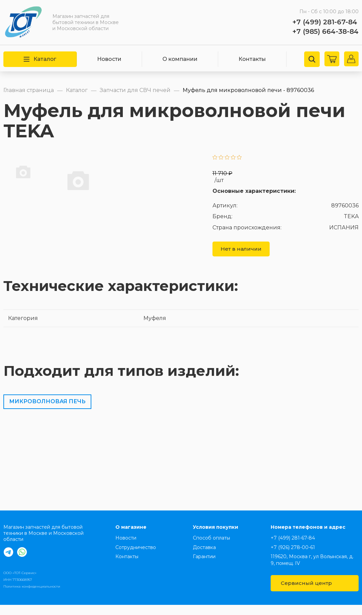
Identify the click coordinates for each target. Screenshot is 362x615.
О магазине (130, 537)
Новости (109, 59)
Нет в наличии (241, 258)
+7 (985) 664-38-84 (325, 31)
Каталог (40, 59)
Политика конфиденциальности (31, 596)
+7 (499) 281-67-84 (324, 22)
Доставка (204, 557)
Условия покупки (215, 537)
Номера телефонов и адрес (308, 537)
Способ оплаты (211, 548)
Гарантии (204, 567)
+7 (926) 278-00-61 (293, 557)
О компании (180, 59)
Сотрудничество (135, 557)
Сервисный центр (314, 593)
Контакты (252, 59)
